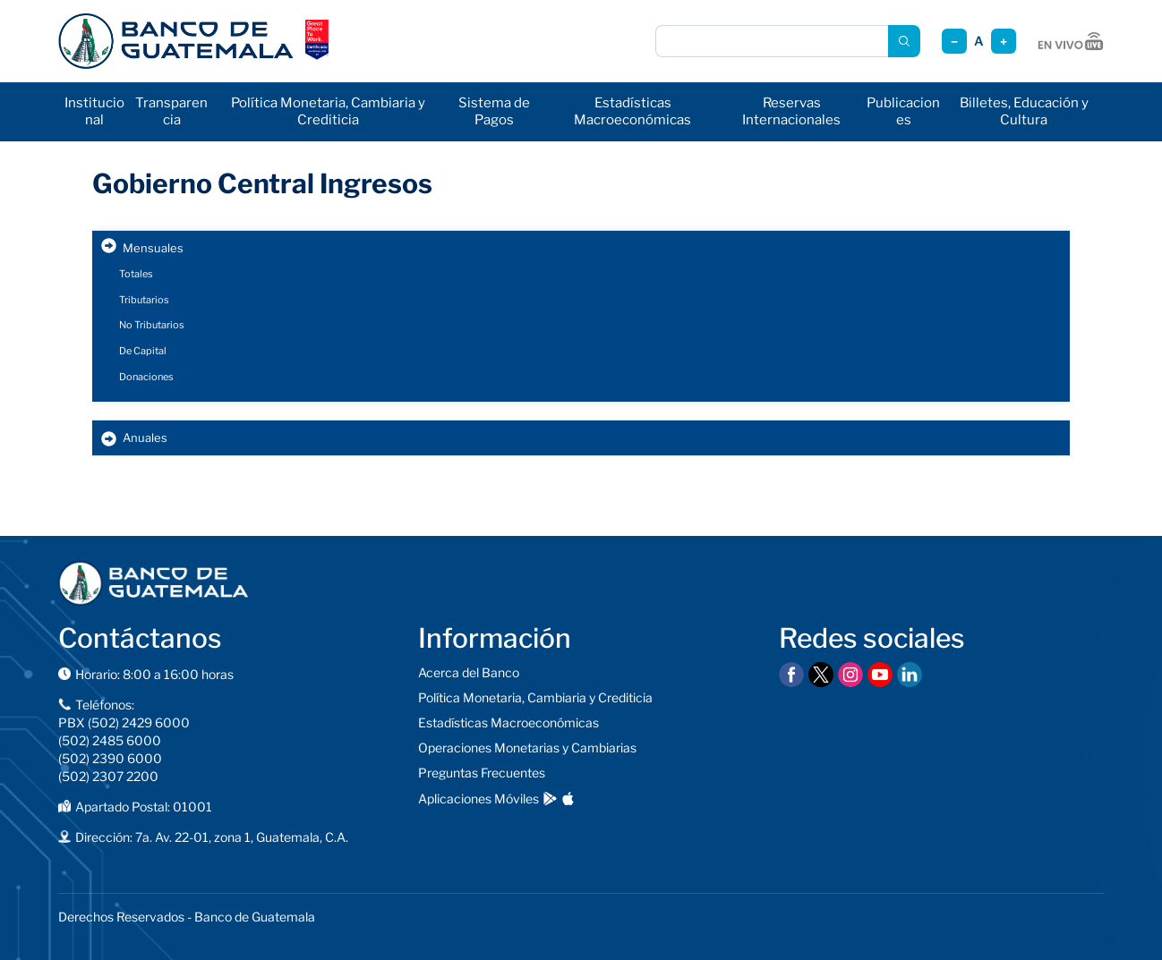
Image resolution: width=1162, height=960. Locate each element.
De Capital (143, 350)
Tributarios (144, 299)
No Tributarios (151, 325)
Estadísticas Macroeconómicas (632, 111)
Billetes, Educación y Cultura (1024, 111)
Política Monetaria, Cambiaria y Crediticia (328, 111)
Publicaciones (903, 111)
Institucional (94, 111)
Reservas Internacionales (791, 111)
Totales (136, 274)
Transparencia (171, 111)
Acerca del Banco (468, 672)
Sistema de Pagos (494, 111)
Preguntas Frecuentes (481, 772)
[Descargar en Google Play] (550, 798)
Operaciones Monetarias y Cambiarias (527, 747)
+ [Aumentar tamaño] (1003, 41)
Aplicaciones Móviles (478, 798)
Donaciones (146, 376)
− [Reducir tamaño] (954, 41)
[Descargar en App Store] (568, 798)
